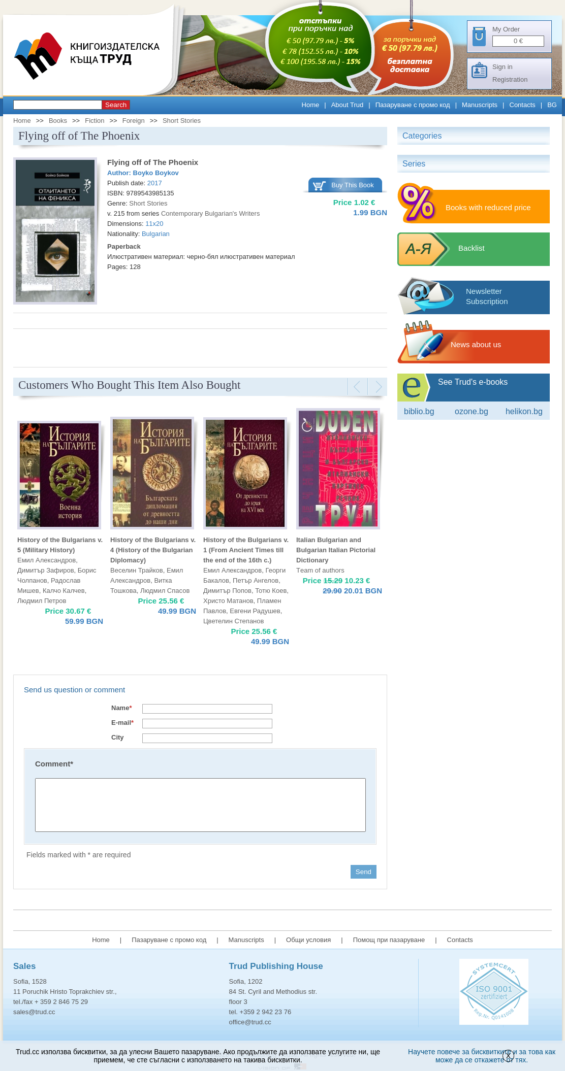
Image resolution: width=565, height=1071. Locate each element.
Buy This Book (352, 185)
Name (121, 708)
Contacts (523, 105)
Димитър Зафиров (45, 570)
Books (58, 120)
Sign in (502, 67)
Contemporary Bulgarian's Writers (210, 213)
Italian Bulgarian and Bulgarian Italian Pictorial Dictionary (335, 550)
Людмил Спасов (165, 590)
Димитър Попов (227, 590)
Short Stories (182, 120)
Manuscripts (479, 105)
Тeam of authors (320, 570)
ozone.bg (471, 411)
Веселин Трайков (136, 570)
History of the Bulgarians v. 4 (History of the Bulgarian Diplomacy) (153, 550)
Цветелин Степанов (233, 621)
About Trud (347, 105)
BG (552, 105)
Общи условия (308, 940)
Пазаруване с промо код (412, 105)
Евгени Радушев (255, 611)
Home (311, 105)
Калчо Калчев (64, 590)
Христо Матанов (228, 601)
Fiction (94, 120)
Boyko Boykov (156, 173)
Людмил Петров (41, 601)
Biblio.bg (419, 411)
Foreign (133, 120)
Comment (54, 763)
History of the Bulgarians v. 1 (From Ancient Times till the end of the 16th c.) (246, 550)
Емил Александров (46, 560)
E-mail (122, 722)
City (117, 737)
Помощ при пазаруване (389, 940)
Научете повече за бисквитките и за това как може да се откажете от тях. (481, 1056)
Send (363, 872)
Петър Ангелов (255, 580)
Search (116, 105)
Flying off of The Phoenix (152, 162)
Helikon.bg (524, 411)
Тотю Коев (271, 590)
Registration (509, 79)
